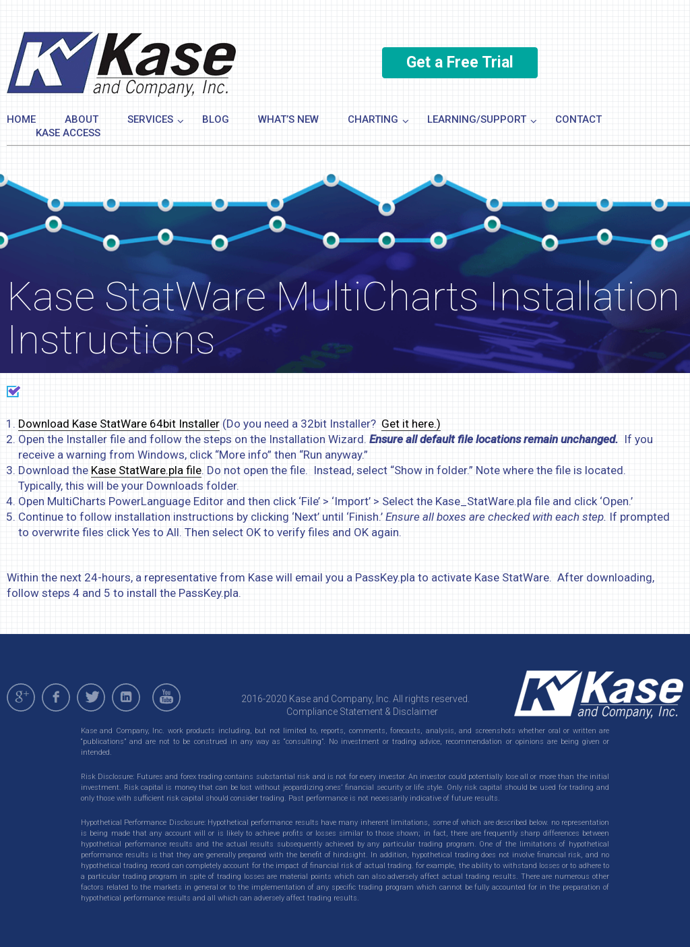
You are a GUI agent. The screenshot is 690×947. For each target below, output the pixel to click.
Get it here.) (411, 423)
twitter (91, 697)
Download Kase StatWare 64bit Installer (119, 423)
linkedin (126, 697)
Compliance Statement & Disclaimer (362, 711)
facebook (56, 697)
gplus (21, 697)
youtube (168, 697)
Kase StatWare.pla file (146, 470)
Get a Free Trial (459, 62)
